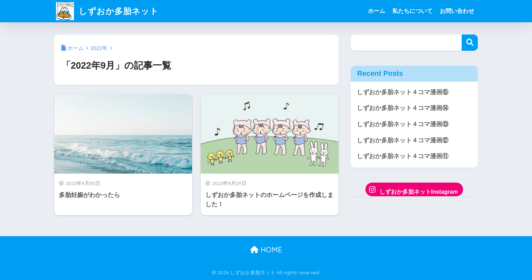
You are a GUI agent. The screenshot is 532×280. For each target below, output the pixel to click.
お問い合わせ (457, 11)
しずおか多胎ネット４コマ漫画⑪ (402, 156)
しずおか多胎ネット (107, 11)
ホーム (376, 11)
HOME (266, 249)
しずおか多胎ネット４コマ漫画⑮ (402, 92)
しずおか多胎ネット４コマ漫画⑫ (402, 140)
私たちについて (412, 11)
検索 (470, 43)
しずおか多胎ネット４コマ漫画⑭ (402, 108)
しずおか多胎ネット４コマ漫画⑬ (402, 124)
